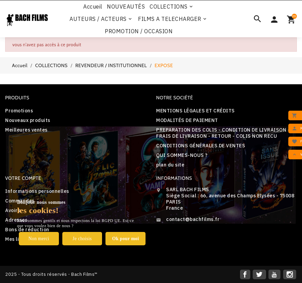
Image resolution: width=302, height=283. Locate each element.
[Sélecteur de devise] (274, 19)
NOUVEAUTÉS (126, 6)
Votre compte (23, 178)
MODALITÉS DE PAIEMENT (187, 120)
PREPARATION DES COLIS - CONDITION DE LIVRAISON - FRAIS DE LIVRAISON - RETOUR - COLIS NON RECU (223, 133)
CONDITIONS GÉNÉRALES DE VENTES (200, 146)
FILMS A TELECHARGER (172, 19)
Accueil (92, 6)
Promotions (19, 111)
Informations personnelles (37, 191)
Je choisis (82, 238)
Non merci (39, 238)
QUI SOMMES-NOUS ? (182, 155)
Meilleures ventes (26, 130)
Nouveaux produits (27, 120)
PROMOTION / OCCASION (139, 31)
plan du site (170, 165)
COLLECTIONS (172, 6)
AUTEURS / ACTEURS (101, 19)
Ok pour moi (125, 238)
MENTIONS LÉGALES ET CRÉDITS (195, 111)
